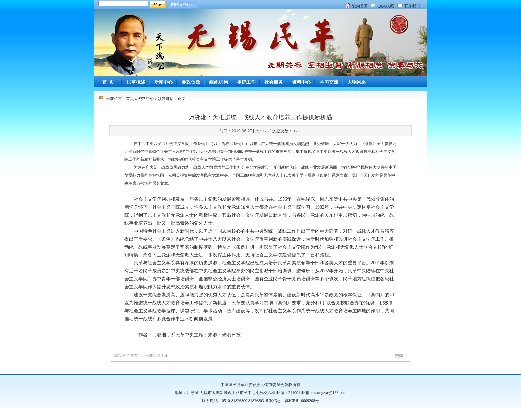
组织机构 (218, 82)
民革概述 (136, 82)
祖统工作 (246, 82)
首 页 (108, 82)
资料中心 (301, 82)
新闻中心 (163, 82)
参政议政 (191, 82)
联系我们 (412, 6)
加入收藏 (386, 6)
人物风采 (356, 82)
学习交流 (329, 82)
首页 (130, 98)
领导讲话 (166, 98)
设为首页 (360, 6)
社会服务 (273, 82)
